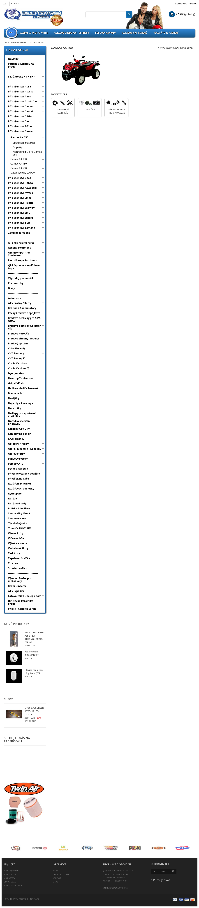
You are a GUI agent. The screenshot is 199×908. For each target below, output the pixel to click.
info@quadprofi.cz (118, 888)
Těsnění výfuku (17, 523)
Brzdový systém (18, 343)
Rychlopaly (14, 493)
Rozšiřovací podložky (21, 488)
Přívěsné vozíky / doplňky (24, 473)
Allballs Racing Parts (34, 32)
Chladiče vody (16, 348)
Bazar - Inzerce (17, 586)
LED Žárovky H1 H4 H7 (21, 76)
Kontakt (57, 878)
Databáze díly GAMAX (22, 172)
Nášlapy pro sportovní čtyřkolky (22, 415)
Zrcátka (13, 563)
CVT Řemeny (16, 353)
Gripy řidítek (16, 383)
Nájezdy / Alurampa (20, 403)
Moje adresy (9, 878)
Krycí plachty (16, 438)
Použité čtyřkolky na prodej (21, 65)
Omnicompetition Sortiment (19, 254)
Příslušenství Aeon (19, 96)
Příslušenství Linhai (20, 198)
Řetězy (12, 498)
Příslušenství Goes (19, 178)
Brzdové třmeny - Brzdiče (23, 338)
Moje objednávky (11, 870)
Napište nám (181, 3)
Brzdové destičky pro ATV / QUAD (25, 319)
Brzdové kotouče (18, 333)
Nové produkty (16, 624)
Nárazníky (14, 408)
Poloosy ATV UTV (105, 32)
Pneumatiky (15, 283)
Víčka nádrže (16, 538)
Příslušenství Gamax (21, 131)
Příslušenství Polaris (20, 203)
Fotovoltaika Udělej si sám (24, 596)
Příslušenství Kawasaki (22, 188)
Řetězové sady (17, 503)
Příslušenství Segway (21, 207)
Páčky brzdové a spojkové (24, 313)
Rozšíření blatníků (19, 483)
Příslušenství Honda (20, 183)
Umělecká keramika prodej (20, 602)
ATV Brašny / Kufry (19, 303)
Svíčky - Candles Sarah (22, 608)
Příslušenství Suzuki (20, 217)
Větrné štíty (15, 533)
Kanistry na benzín (19, 433)
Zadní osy (14, 553)
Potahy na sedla (18, 468)
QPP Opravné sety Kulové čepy (24, 267)
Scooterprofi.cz (17, 568)
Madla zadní (15, 393)
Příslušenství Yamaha (21, 227)
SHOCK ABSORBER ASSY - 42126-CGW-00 (34, 711)
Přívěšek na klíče (18, 478)
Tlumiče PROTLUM (19, 528)
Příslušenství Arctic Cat (22, 101)
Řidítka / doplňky (19, 508)
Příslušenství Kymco (20, 193)
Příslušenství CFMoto (21, 116)
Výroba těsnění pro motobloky (19, 579)
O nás (55, 882)
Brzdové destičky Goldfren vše (24, 327)
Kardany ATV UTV (19, 428)
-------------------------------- (23, 71)
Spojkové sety (17, 518)
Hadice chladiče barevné (23, 388)
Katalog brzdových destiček (71, 32)
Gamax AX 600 (18, 168)
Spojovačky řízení (19, 513)
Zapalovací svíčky (19, 558)
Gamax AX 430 (18, 163)
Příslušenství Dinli (19, 121)
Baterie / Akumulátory (22, 308)
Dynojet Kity (16, 373)
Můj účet (9, 864)
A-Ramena (14, 298)
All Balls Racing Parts (21, 242)
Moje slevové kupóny (14, 885)
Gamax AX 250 (19, 137)
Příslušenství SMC (19, 212)
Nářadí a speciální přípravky (19, 422)
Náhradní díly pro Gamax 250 (27, 153)
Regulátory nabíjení (166, 32)
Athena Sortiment (19, 247)
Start (11, 32)
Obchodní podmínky (62, 874)
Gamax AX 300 (18, 159)
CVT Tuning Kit (17, 358)
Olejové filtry (16, 453)
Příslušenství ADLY (19, 86)
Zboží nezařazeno (19, 232)
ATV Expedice (16, 591)
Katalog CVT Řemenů (134, 32)
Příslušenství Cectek (21, 111)
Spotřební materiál (24, 142)
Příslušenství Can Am (21, 106)
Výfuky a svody (17, 543)
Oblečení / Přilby (18, 443)
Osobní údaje (10, 882)
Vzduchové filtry (18, 548)
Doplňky (18, 147)
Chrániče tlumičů (19, 368)
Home (55, 870)
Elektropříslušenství (20, 378)
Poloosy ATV (15, 463)
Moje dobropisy (11, 874)
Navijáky (13, 398)
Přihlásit (192, 3)
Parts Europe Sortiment (22, 260)
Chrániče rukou (17, 363)
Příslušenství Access (20, 91)
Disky (11, 288)
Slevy (8, 699)
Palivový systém (18, 458)
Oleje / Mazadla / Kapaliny (24, 448)
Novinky (13, 59)
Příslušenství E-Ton (20, 126)
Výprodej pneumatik (21, 278)
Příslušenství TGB (19, 222)
